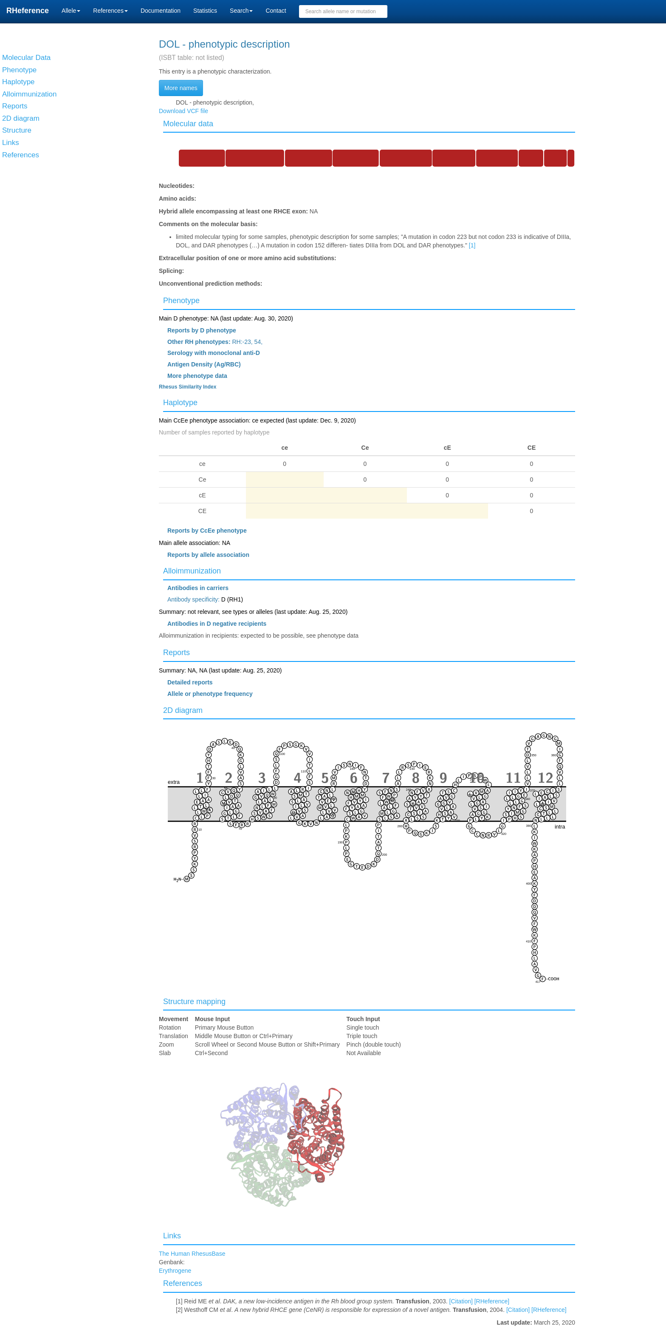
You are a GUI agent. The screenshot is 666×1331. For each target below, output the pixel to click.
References (182, 1283)
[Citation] (461, 1301)
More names (181, 88)
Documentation (161, 10)
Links (172, 1236)
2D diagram (183, 710)
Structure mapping (194, 1001)
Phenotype (181, 300)
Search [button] (241, 10)
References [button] (110, 10)
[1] (472, 245)
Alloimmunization (192, 571)
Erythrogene (175, 1270)
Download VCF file (183, 111)
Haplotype (180, 402)
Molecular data (188, 123)
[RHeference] (491, 1301)
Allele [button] (71, 10)
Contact (275, 10)
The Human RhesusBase (192, 1253)
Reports (176, 652)
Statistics (205, 10)
